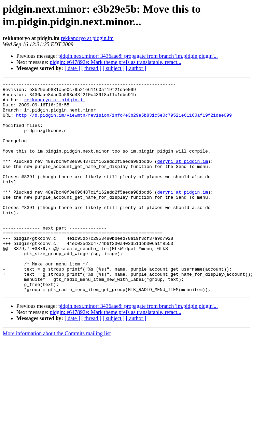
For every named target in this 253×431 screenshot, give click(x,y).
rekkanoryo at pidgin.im (87, 38)
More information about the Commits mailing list (57, 375)
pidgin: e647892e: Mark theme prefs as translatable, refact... (115, 62)
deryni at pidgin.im (182, 177)
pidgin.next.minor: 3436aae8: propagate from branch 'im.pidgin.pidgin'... (138, 56)
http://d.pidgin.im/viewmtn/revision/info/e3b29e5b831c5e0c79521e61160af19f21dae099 (124, 122)
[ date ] (72, 68)
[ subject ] (114, 68)
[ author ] (136, 68)
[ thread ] (91, 68)
